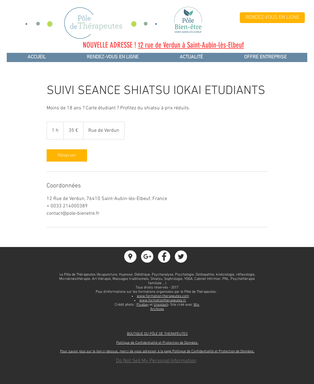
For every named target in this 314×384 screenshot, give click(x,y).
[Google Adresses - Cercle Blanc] (130, 256)
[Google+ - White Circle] (147, 256)
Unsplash (161, 305)
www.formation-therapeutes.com (163, 296)
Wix (196, 305)
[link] (67, 155)
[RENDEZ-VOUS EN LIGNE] (272, 17)
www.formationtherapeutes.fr (162, 300)
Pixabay (142, 305)
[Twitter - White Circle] (181, 256)
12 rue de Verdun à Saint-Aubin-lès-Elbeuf (191, 45)
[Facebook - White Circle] (164, 256)
